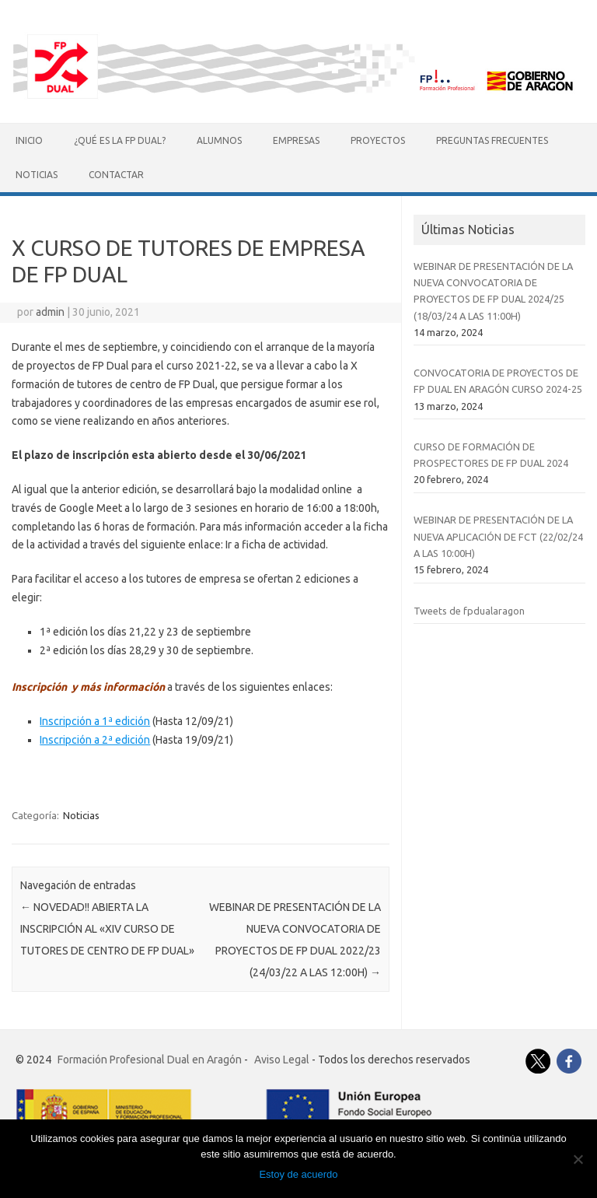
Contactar (116, 175)
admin (50, 312)
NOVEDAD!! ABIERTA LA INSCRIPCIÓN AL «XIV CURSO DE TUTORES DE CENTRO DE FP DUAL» (107, 929)
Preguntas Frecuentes (492, 140)
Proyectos (378, 140)
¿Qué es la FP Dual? (120, 140)
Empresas (296, 140)
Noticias (37, 175)
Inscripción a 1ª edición (95, 721)
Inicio (29, 140)
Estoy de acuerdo (298, 1174)
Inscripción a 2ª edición (95, 740)
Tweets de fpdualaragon (469, 610)
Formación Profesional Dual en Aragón (150, 1059)
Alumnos (219, 140)
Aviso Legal (281, 1059)
